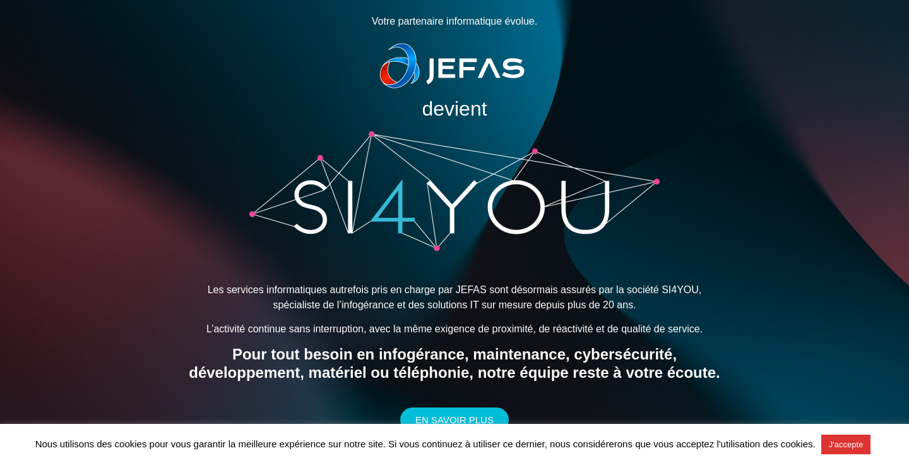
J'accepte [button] (846, 444)
